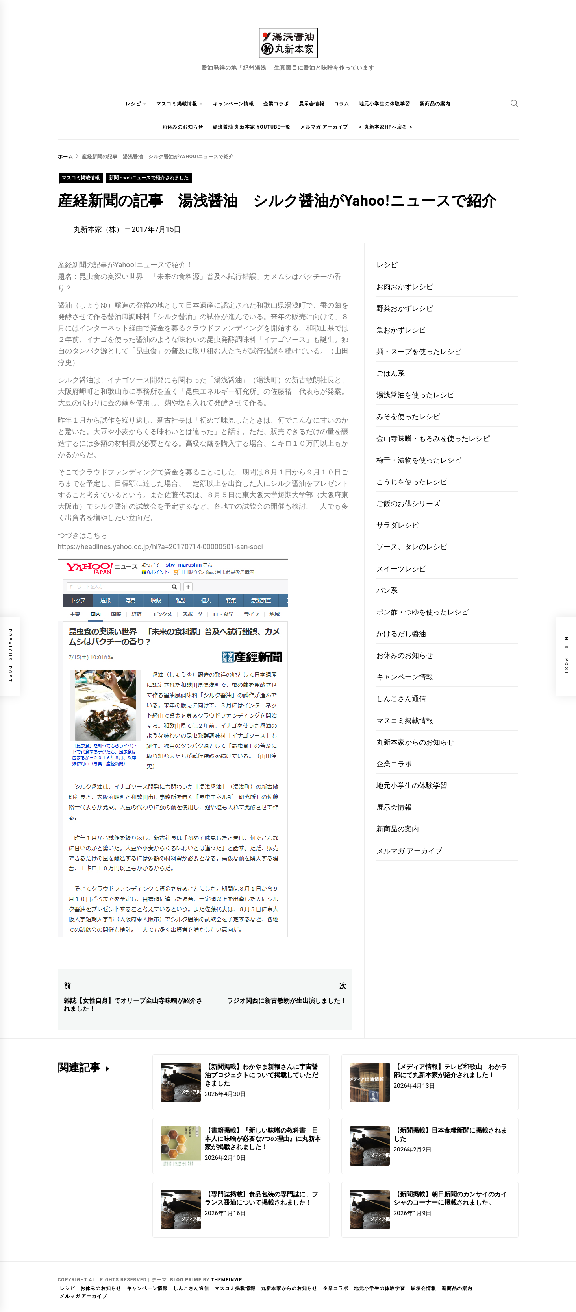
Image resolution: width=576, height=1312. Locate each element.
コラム (341, 104)
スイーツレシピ (401, 569)
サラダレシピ (397, 525)
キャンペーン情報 (233, 104)
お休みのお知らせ (182, 127)
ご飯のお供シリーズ (408, 503)
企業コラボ (276, 104)
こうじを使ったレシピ (411, 482)
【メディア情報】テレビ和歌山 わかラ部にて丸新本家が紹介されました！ (450, 1070)
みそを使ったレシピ (408, 416)
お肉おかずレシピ (404, 286)
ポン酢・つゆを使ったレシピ (422, 612)
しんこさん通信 (401, 698)
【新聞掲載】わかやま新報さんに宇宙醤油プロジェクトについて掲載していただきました (261, 1075)
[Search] (515, 103)
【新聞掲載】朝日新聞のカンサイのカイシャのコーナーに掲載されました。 (450, 1198)
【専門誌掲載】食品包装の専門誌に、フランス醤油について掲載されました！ (261, 1198)
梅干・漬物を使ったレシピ (418, 460)
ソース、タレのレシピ (411, 547)
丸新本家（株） (98, 229)
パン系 (387, 590)
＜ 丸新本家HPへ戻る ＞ (385, 127)
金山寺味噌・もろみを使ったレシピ (433, 438)
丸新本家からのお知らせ (415, 742)
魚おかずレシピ (401, 330)
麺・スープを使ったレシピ (418, 351)
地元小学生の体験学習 (384, 104)
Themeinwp (226, 1279)
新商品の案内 (435, 104)
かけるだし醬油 (401, 633)
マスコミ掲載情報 (176, 104)
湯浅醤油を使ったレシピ (415, 395)
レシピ (133, 104)
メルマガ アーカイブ (324, 127)
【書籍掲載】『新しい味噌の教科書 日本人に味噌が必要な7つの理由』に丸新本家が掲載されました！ (263, 1138)
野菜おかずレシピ (404, 308)
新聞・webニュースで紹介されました (149, 178)
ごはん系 (390, 373)
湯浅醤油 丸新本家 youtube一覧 (252, 127)
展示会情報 (311, 104)
